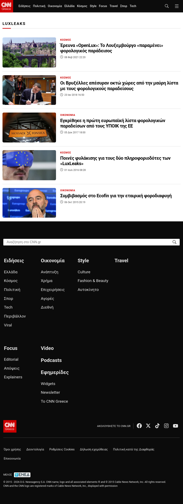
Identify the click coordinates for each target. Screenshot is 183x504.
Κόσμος (82, 6)
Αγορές (47, 298)
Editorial (11, 359)
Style (93, 6)
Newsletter (50, 392)
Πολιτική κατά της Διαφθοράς (133, 449)
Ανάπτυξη (49, 272)
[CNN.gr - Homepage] (6, 6)
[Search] (174, 242)
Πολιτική (39, 6)
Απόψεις (12, 368)
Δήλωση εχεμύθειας (94, 449)
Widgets (48, 383)
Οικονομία (55, 6)
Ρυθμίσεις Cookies (62, 449)
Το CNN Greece (54, 401)
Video (47, 348)
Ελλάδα (69, 6)
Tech (133, 6)
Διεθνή (47, 307)
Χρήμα (46, 280)
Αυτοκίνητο (88, 289)
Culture (84, 272)
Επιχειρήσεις (53, 289)
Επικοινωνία (12, 458)
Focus (103, 6)
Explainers (13, 377)
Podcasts (51, 360)
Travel (114, 6)
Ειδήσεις (24, 6)
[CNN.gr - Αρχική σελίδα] (9, 426)
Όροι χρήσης (12, 449)
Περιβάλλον (15, 316)
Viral (8, 325)
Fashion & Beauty (93, 280)
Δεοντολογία (35, 449)
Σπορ (123, 6)
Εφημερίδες (55, 372)
